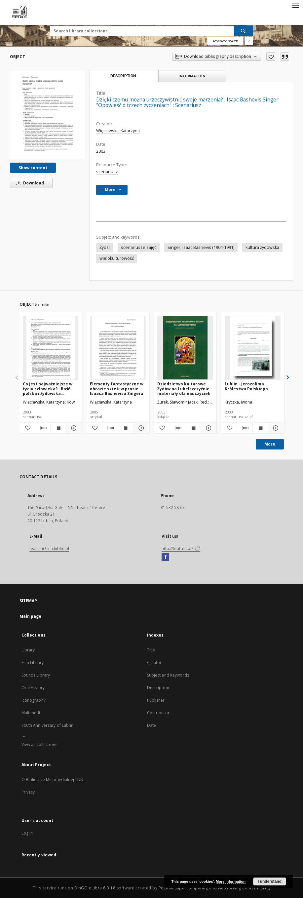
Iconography (33, 700)
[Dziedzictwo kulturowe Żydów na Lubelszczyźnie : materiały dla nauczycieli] (185, 347)
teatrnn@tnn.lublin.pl (49, 548)
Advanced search (225, 41)
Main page (30, 616)
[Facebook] (165, 557)
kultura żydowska (262, 247)
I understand (270, 881)
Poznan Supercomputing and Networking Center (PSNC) (214, 888)
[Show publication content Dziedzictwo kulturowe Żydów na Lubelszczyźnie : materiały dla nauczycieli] (193, 428)
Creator (154, 662)
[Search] (243, 30)
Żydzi (104, 247)
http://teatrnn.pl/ (181, 548)
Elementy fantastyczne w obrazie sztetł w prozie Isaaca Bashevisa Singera (116, 388)
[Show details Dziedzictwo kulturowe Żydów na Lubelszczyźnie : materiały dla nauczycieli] (207, 428)
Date (151, 725)
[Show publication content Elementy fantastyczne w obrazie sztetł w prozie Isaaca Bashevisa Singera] (125, 428)
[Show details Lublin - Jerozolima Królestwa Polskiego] (275, 428)
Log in (27, 833)
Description (158, 687)
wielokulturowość (116, 258)
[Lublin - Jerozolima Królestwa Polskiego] (252, 347)
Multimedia (32, 713)
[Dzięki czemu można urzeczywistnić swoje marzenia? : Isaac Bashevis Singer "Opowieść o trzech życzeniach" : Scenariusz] (48, 115)
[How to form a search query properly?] (249, 41)
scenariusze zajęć (138, 247)
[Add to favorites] (270, 56)
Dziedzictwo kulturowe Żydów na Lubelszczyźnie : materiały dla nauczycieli (184, 388)
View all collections (39, 744)
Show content (33, 168)
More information (231, 881)
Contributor (158, 713)
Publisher (156, 700)
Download (29, 183)
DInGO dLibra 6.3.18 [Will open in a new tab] (95, 888)
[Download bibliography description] (42, 428)
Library (28, 650)
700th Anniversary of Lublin (47, 725)
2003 (100, 151)
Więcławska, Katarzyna (118, 131)
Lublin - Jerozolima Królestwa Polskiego (246, 386)
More (269, 444)
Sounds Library (35, 675)
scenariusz (107, 172)
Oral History (33, 687)
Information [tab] (192, 75)
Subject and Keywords (168, 675)
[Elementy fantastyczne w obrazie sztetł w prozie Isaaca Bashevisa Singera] (117, 347)
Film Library (32, 662)
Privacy (28, 792)
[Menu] (295, 5)
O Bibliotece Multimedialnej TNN (52, 779)
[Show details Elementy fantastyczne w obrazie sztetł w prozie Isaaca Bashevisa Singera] (140, 428)
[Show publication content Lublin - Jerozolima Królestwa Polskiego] (260, 428)
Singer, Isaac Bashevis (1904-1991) (201, 247)
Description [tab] (123, 76)
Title (151, 650)
